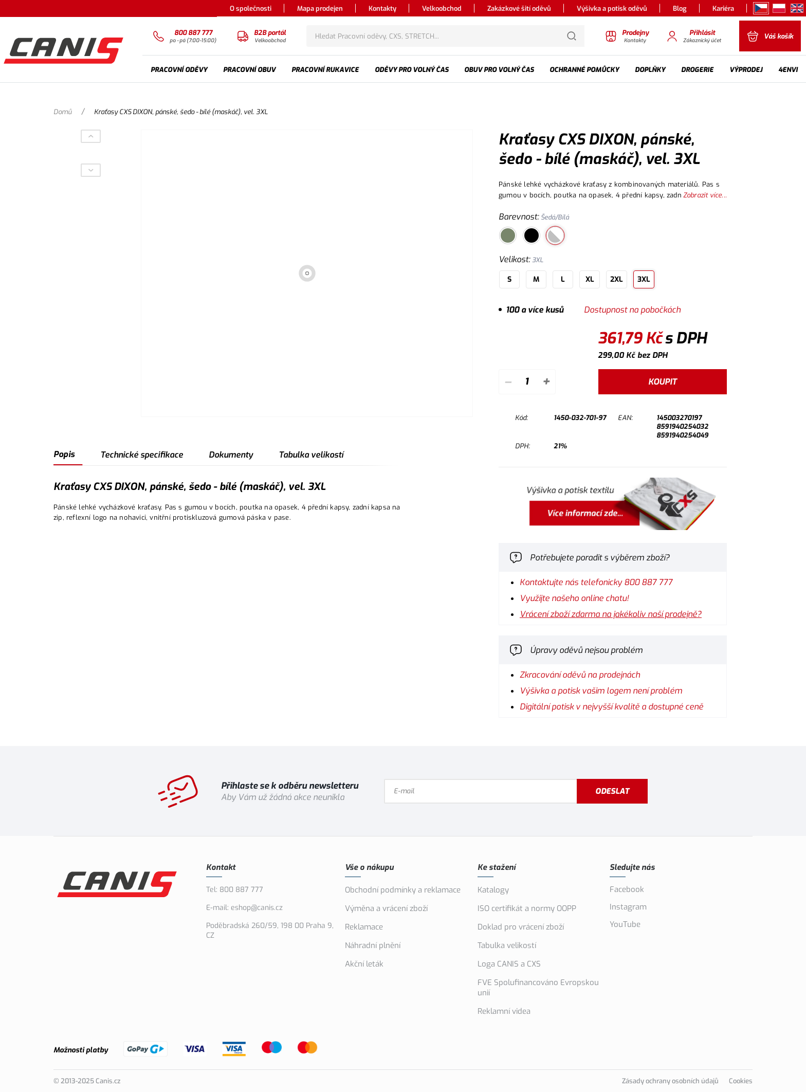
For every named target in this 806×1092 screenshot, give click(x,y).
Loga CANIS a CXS (509, 964)
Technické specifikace (141, 454)
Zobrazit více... (705, 195)
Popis (64, 454)
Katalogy (493, 890)
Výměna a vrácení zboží (386, 908)
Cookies (741, 1081)
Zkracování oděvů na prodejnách (580, 674)
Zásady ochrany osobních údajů (670, 1081)
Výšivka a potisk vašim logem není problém (601, 690)
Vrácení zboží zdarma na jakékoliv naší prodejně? (611, 614)
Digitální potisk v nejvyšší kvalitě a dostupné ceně (611, 706)
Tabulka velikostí (311, 454)
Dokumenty (231, 454)
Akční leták (364, 964)
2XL (616, 279)
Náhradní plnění (372, 945)
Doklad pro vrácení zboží (521, 927)
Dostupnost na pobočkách (632, 309)
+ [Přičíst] (546, 382)
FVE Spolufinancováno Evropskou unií (538, 987)
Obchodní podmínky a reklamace (403, 890)
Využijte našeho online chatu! (574, 598)
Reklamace (364, 927)
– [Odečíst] (507, 382)
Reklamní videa (504, 1011)
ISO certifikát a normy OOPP (527, 908)
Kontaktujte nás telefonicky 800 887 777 (596, 582)
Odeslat (612, 791)
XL (589, 279)
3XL (643, 279)
